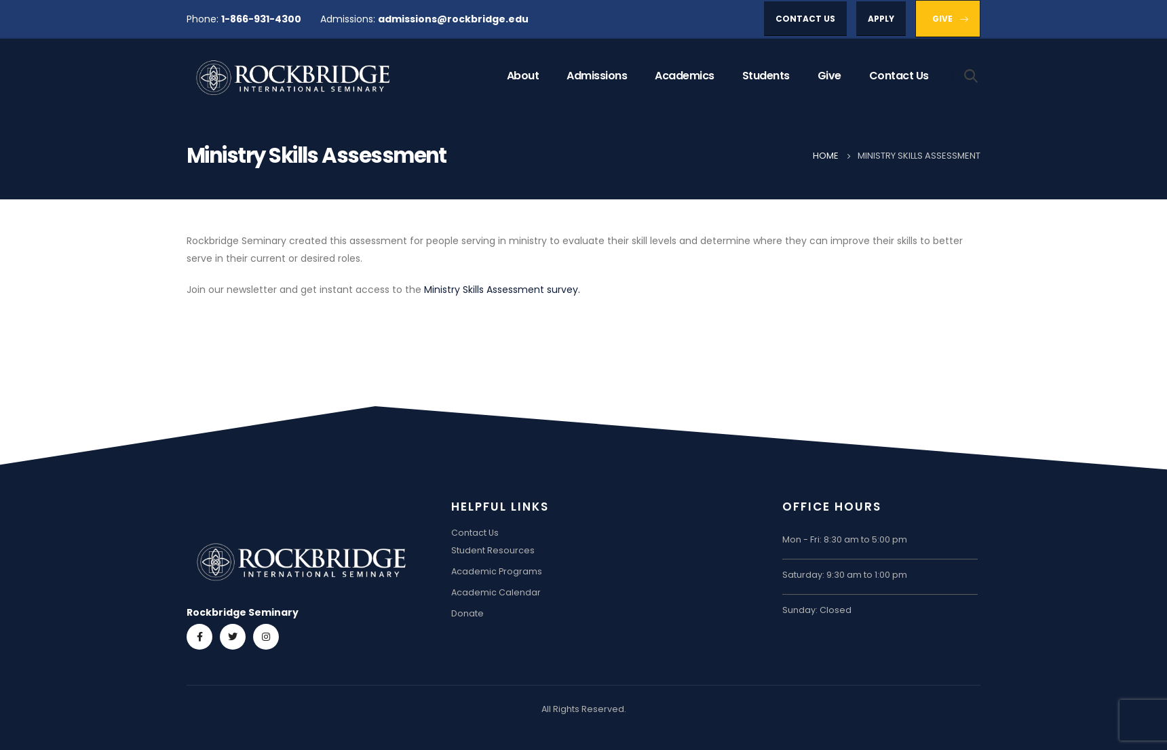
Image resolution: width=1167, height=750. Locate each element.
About (523, 75)
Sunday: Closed (817, 610)
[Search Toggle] (971, 75)
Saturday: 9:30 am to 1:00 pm (844, 574)
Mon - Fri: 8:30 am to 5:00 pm (844, 539)
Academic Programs (496, 571)
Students (766, 75)
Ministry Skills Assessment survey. (502, 289)
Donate (467, 613)
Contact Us (899, 75)
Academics (684, 75)
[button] (805, 18)
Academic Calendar (496, 592)
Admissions (597, 75)
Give (829, 75)
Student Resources (493, 550)
